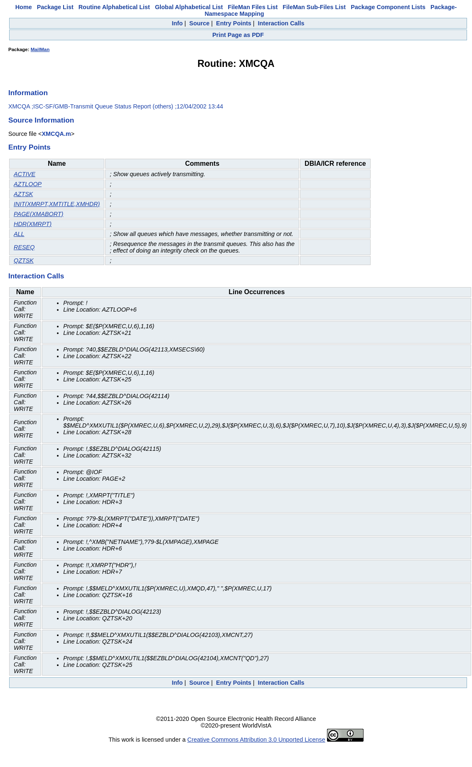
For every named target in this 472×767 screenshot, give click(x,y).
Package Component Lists (388, 7)
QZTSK (24, 260)
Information (28, 92)
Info (177, 23)
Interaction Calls (281, 23)
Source (199, 23)
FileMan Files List (253, 7)
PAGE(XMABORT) (38, 214)
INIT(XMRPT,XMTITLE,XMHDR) (57, 204)
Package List (55, 7)
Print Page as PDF (238, 35)
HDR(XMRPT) (33, 224)
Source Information (41, 120)
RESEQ (24, 247)
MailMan (40, 49)
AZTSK (23, 194)
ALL (19, 234)
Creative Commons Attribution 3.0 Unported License (256, 739)
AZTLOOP (28, 184)
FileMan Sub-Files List (314, 7)
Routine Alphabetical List (114, 7)
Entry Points (233, 23)
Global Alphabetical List (189, 7)
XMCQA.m (56, 133)
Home (23, 7)
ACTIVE (24, 174)
